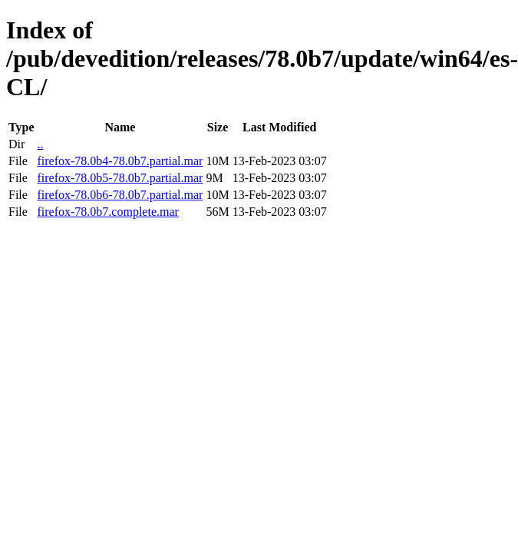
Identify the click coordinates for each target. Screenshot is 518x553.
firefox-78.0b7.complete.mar (107, 211)
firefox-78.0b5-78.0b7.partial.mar (120, 177)
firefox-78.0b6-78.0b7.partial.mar (120, 194)
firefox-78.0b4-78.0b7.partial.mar (120, 160)
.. (40, 144)
